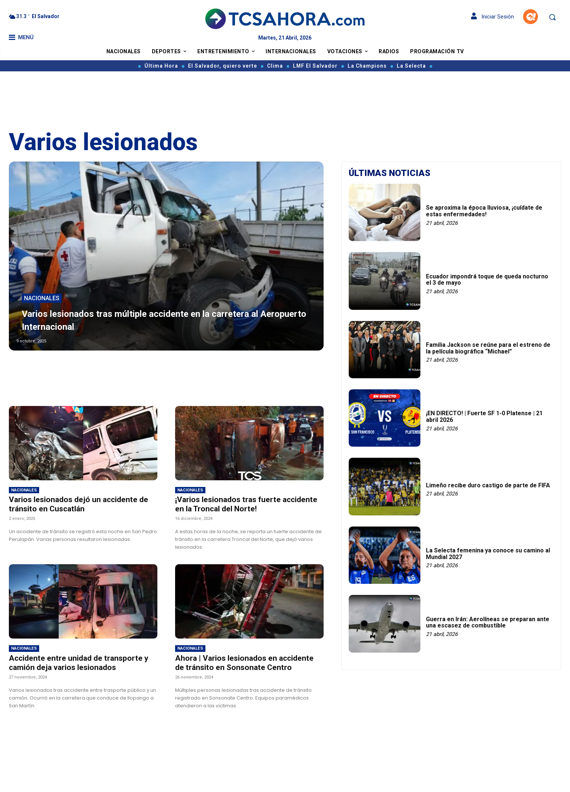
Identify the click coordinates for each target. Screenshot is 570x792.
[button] (552, 17)
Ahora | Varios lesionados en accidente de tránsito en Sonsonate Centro (244, 663)
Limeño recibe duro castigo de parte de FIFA (488, 485)
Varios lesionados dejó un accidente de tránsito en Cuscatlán (78, 504)
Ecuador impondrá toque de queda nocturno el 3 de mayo (487, 280)
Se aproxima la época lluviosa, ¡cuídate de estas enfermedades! (484, 211)
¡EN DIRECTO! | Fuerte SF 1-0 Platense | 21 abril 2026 (484, 416)
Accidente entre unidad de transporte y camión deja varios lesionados (79, 663)
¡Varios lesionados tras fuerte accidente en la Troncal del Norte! (246, 504)
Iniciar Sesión (492, 16)
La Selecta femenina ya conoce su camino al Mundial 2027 (488, 554)
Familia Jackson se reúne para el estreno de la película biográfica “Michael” (488, 348)
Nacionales (41, 298)
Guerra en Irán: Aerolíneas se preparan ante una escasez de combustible (487, 622)
